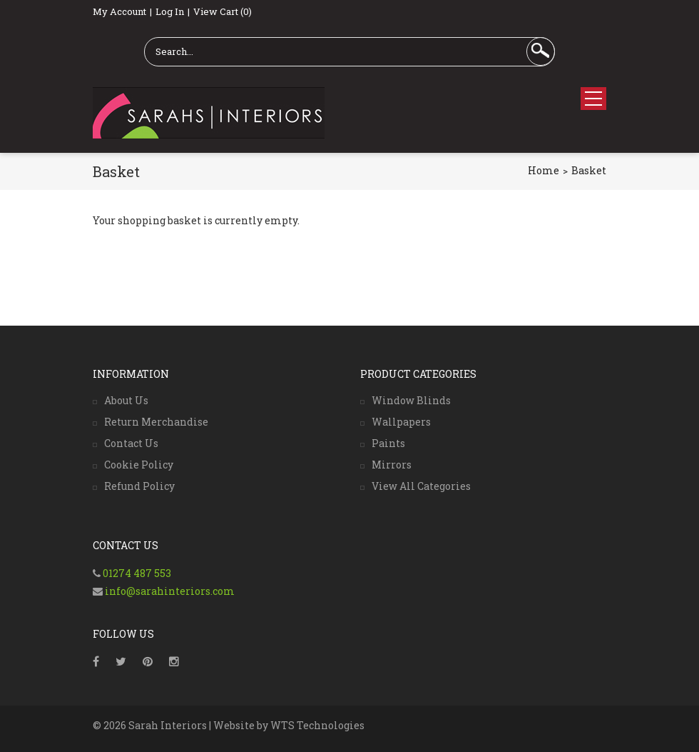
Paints (388, 443)
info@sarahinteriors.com (169, 591)
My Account (119, 11)
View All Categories (421, 486)
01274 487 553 (137, 573)
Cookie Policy (138, 464)
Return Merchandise (156, 421)
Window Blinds (411, 400)
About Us (126, 400)
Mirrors (392, 464)
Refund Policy (139, 486)
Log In (169, 11)
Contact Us (131, 443)
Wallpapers (401, 421)
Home (543, 170)
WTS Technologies (317, 725)
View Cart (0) (222, 11)
